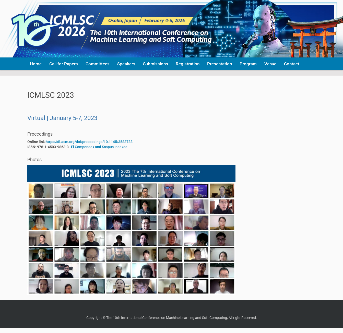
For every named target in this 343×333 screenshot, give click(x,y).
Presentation (219, 63)
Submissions (155, 63)
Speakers (126, 63)
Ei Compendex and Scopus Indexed (99, 147)
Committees (98, 63)
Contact (291, 63)
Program (248, 63)
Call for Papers (63, 63)
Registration (187, 63)
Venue (270, 63)
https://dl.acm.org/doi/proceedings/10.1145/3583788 (89, 142)
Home (36, 63)
